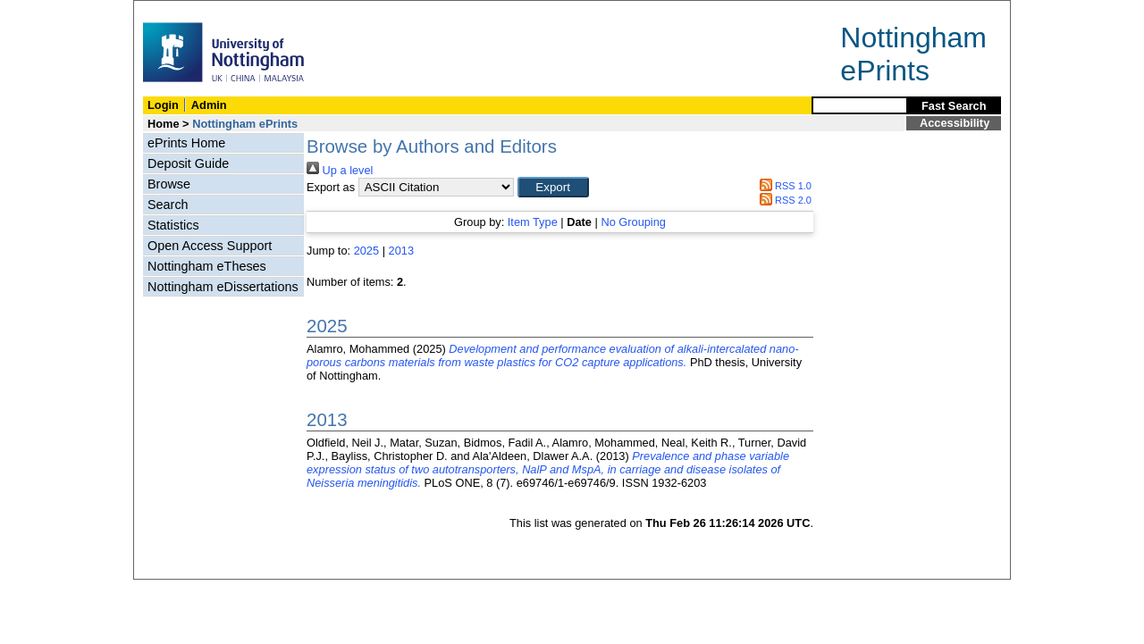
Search (168, 204)
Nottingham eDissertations (223, 287)
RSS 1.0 (783, 185)
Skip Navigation (173, 10)
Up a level (340, 170)
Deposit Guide (188, 163)
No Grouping (633, 222)
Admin (209, 105)
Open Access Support (209, 245)
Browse (168, 184)
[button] (553, 187)
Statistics (173, 225)
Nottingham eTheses (206, 266)
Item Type (533, 222)
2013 (401, 250)
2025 (366, 250)
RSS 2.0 (783, 200)
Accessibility (954, 123)
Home (163, 123)
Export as (331, 187)
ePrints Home (186, 143)
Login (163, 105)
